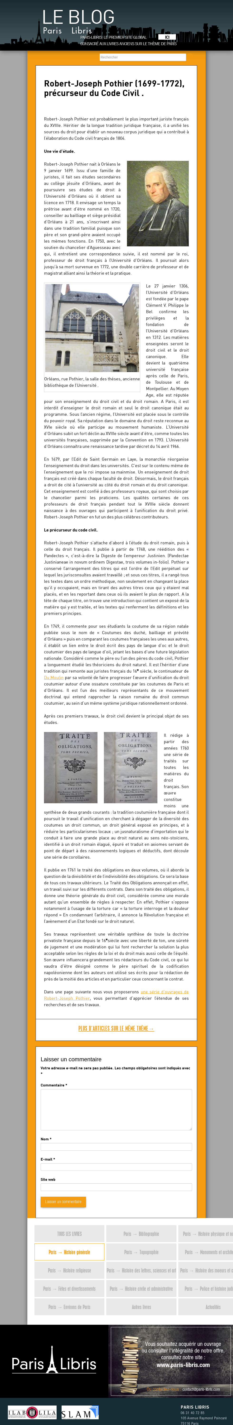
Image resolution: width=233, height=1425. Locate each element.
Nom (45, 1138)
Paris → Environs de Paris (69, 1307)
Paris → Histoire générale (69, 1252)
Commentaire (54, 1084)
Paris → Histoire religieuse (69, 1270)
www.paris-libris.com (183, 1366)
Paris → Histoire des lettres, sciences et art (141, 1270)
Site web (48, 1179)
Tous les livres (69, 1233)
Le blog (78, 23)
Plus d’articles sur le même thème (116, 1028)
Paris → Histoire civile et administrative (141, 1288)
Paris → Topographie (141, 1252)
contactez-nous (166, 1389)
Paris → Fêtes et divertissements (69, 1288)
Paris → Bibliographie (141, 1233)
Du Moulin (53, 677)
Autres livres (141, 1307)
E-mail (46, 1159)
